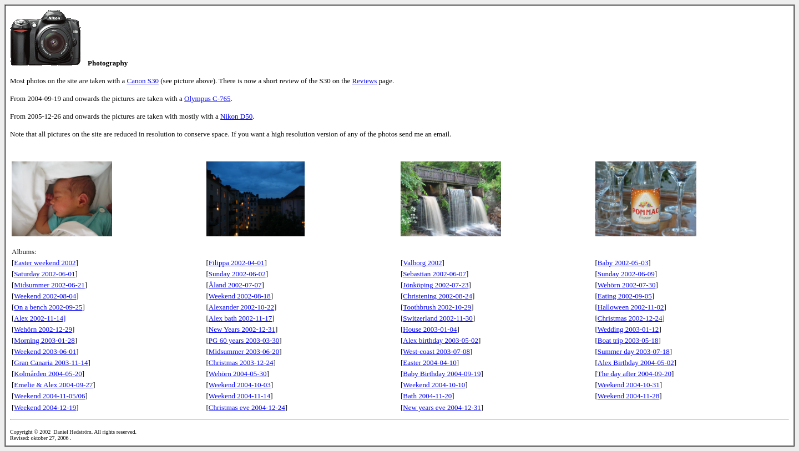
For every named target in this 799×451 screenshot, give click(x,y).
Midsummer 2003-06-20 (244, 351)
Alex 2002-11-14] (39, 318)
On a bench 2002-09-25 (48, 307)
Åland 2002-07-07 (235, 285)
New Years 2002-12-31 (242, 329)
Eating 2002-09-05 (625, 296)
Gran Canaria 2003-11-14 (51, 362)
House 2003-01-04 (430, 329)
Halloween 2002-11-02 (631, 307)
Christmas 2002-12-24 (630, 318)
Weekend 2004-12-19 (45, 407)
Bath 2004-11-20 (427, 396)
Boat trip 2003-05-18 (628, 340)
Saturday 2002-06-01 (44, 274)
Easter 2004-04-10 (429, 362)
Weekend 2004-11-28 (628, 396)
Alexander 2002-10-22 (241, 307)
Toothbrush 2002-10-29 (437, 307)
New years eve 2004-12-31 (442, 407)
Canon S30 (143, 81)
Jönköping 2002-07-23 (435, 285)
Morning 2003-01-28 (44, 340)
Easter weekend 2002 (44, 263)
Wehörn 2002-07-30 (627, 285)
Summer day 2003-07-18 (634, 351)
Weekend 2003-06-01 (45, 351)
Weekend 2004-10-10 (434, 385)
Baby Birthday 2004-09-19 (442, 373)
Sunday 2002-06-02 (237, 274)
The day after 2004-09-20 (634, 373)
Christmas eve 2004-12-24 (247, 407)
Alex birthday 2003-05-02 (440, 340)
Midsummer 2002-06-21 (49, 285)
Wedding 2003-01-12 (628, 329)
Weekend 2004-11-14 (239, 396)
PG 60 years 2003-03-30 (244, 340)
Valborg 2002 (422, 263)
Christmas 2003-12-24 (241, 362)
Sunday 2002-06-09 (626, 274)
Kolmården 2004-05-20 (48, 373)
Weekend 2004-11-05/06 (49, 396)
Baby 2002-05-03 (623, 263)
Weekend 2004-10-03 (240, 385)
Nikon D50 (236, 116)
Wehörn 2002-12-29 (43, 329)
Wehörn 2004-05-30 (238, 373)
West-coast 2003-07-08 (436, 351)
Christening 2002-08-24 (437, 296)
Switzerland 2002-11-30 (438, 318)
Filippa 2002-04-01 (237, 263)
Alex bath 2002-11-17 (240, 318)
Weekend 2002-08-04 (45, 296)
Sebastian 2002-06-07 (434, 274)
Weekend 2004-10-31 (629, 385)
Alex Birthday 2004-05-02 (636, 362)
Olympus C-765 (207, 98)
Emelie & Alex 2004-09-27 (53, 385)
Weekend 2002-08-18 (240, 296)
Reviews (364, 81)
